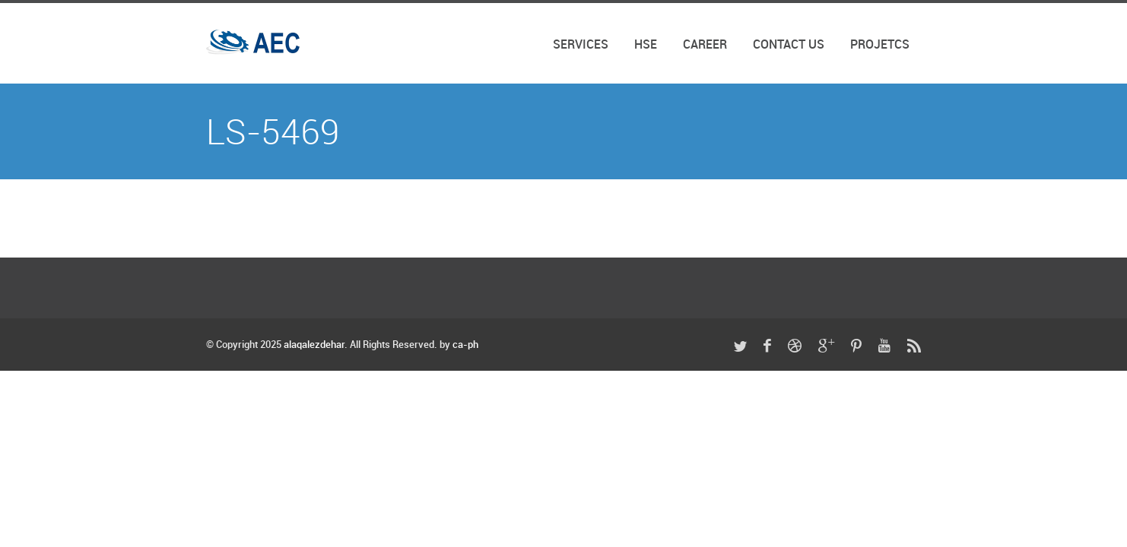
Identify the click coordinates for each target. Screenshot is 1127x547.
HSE (645, 45)
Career (705, 45)
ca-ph (465, 345)
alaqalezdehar (314, 345)
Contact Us (788, 45)
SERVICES (580, 45)
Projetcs (880, 45)
